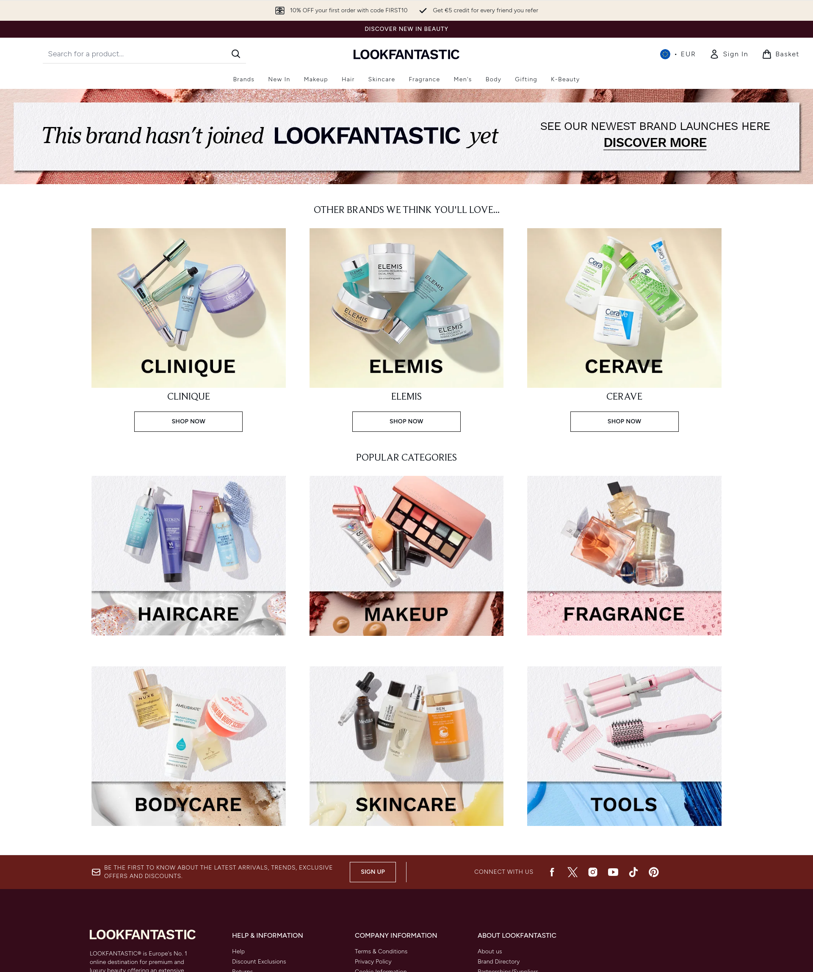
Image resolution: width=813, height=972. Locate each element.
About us (490, 951)
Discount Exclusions (259, 961)
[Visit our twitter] (572, 872)
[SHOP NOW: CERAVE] (624, 329)
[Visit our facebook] (552, 872)
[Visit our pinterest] (654, 872)
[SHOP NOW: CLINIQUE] (189, 329)
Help (238, 951)
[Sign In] (729, 54)
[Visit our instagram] (593, 872)
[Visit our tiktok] (633, 872)
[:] (189, 559)
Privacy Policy (373, 961)
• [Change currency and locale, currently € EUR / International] (678, 54)
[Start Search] (236, 53)
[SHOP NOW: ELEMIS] (407, 329)
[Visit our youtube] (613, 872)
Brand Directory (499, 961)
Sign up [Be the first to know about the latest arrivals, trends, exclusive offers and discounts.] (373, 871)
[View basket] (780, 54)
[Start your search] (144, 53)
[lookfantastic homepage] (406, 54)
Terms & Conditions (381, 951)
